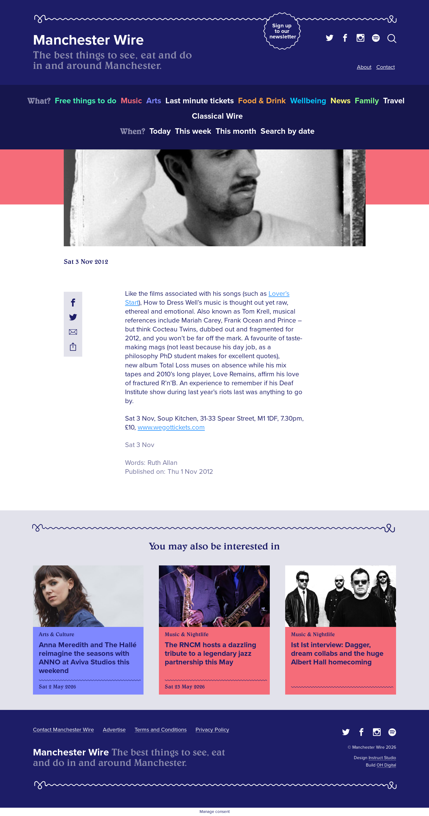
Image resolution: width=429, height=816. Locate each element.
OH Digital (386, 765)
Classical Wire (217, 116)
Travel (394, 101)
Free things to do (85, 101)
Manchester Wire (88, 40)
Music (131, 101)
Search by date (287, 131)
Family (367, 101)
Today (160, 131)
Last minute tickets (199, 101)
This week (193, 131)
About (364, 67)
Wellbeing (308, 101)
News (340, 101)
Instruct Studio (382, 757)
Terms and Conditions (161, 729)
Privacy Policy (212, 729)
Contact (385, 67)
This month (236, 131)
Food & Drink (262, 101)
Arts (153, 101)
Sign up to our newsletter (282, 31)
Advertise (114, 729)
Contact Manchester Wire (63, 729)
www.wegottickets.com (171, 427)
